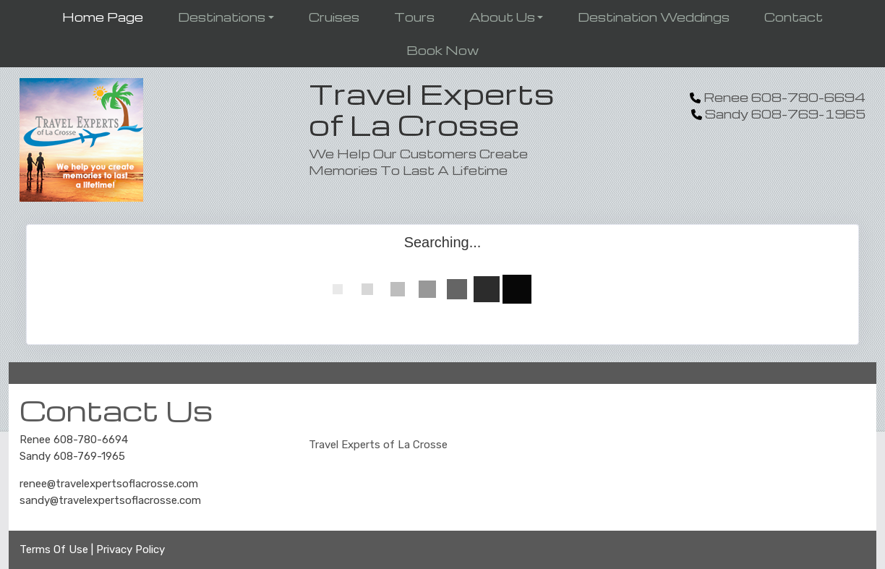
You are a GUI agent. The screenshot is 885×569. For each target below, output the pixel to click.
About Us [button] (502, 17)
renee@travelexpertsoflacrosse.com (109, 483)
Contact (793, 17)
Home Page (102, 17)
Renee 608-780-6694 (74, 439)
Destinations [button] (221, 17)
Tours (414, 17)
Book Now (442, 50)
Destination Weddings (654, 17)
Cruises (334, 17)
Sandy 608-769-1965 (72, 456)
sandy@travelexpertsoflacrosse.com (110, 500)
